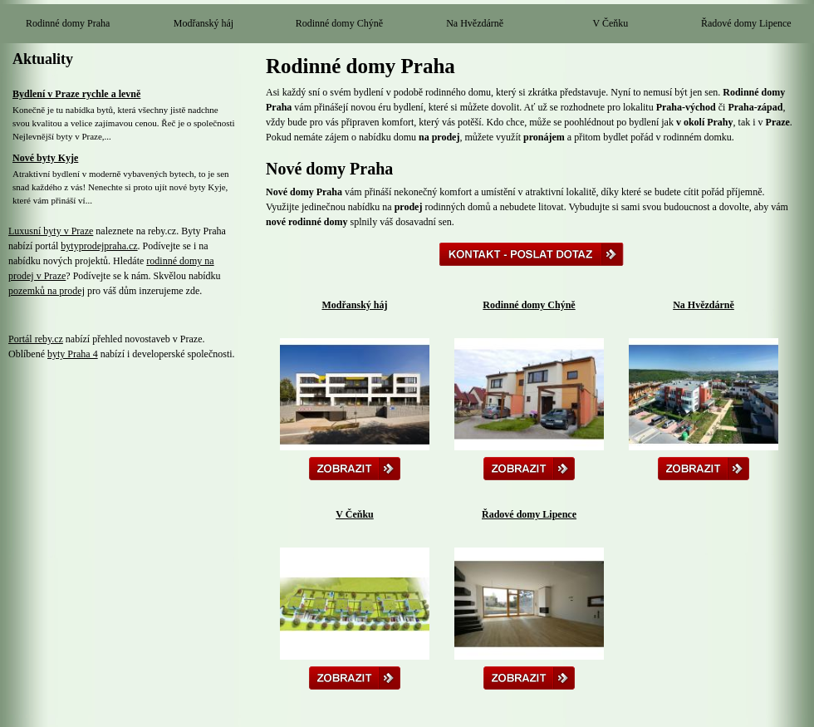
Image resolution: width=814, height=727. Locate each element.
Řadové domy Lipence (746, 23)
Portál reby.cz (35, 339)
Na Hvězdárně (474, 23)
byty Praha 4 (72, 354)
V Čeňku (611, 23)
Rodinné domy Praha (68, 23)
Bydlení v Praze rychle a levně (76, 94)
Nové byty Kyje (45, 158)
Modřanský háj (203, 23)
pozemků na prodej (46, 291)
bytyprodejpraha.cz (99, 246)
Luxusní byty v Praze (50, 231)
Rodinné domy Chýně (339, 23)
